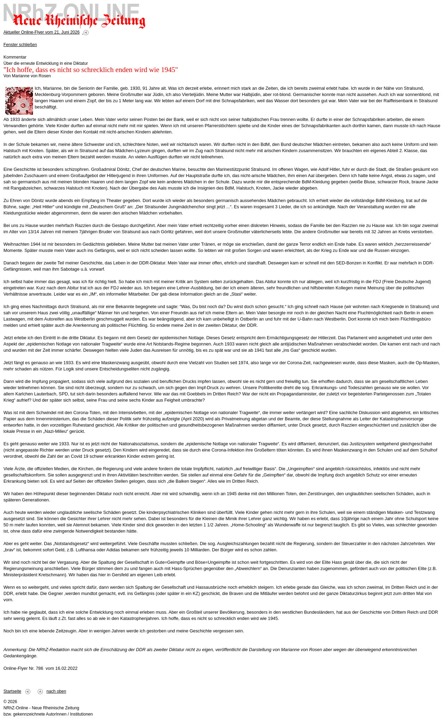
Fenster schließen (20, 44)
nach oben (56, 691)
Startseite (12, 691)
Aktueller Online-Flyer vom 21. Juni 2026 (41, 32)
